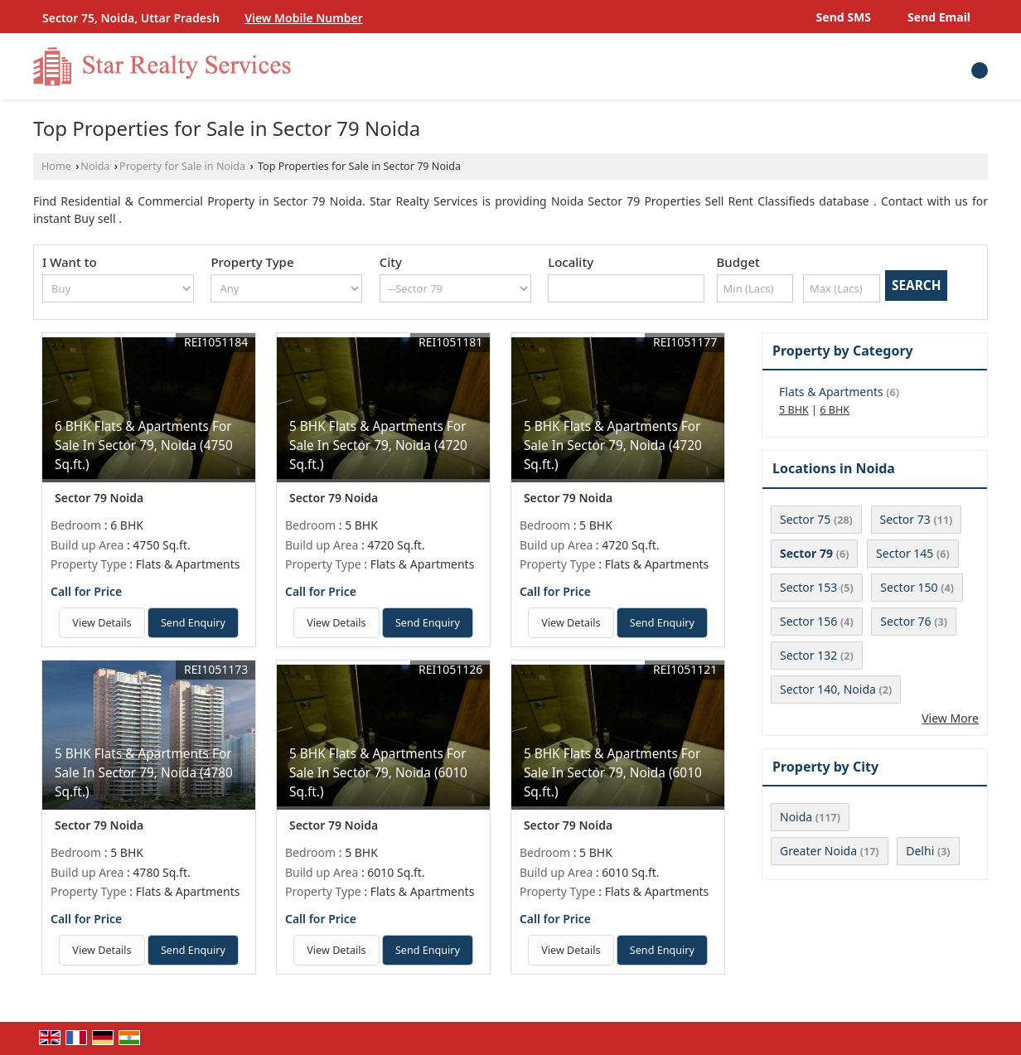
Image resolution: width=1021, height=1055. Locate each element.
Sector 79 (806, 553)
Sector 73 (905, 519)
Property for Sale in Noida (182, 166)
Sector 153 (808, 587)
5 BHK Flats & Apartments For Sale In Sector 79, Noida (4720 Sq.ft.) (378, 445)
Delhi (920, 851)
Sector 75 (805, 519)
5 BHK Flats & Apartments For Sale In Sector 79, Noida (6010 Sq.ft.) (378, 773)
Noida (94, 166)
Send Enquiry (193, 623)
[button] (303, 18)
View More (950, 718)
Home (56, 166)
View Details (101, 623)
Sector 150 (908, 587)
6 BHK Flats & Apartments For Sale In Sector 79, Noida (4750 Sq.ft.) (144, 445)
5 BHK (794, 410)
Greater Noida (818, 851)
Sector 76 (905, 621)
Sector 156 (808, 621)
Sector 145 (904, 553)
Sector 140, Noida (828, 689)
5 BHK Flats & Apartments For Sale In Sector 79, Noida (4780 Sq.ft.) (144, 773)
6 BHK (834, 410)
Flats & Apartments (831, 391)
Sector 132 (808, 655)
